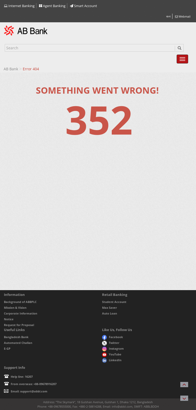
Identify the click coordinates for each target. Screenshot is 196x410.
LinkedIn (111, 360)
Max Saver (109, 308)
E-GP (7, 348)
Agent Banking (52, 5)
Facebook (112, 337)
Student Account (114, 302)
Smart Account (83, 5)
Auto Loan (109, 313)
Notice (9, 319)
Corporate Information (20, 313)
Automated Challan (18, 343)
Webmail (183, 16)
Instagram (113, 348)
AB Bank (11, 68)
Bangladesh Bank (16, 337)
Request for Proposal (19, 325)
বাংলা (168, 16)
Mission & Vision (15, 308)
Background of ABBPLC (20, 302)
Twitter (111, 343)
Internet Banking (19, 5)
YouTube (111, 354)
